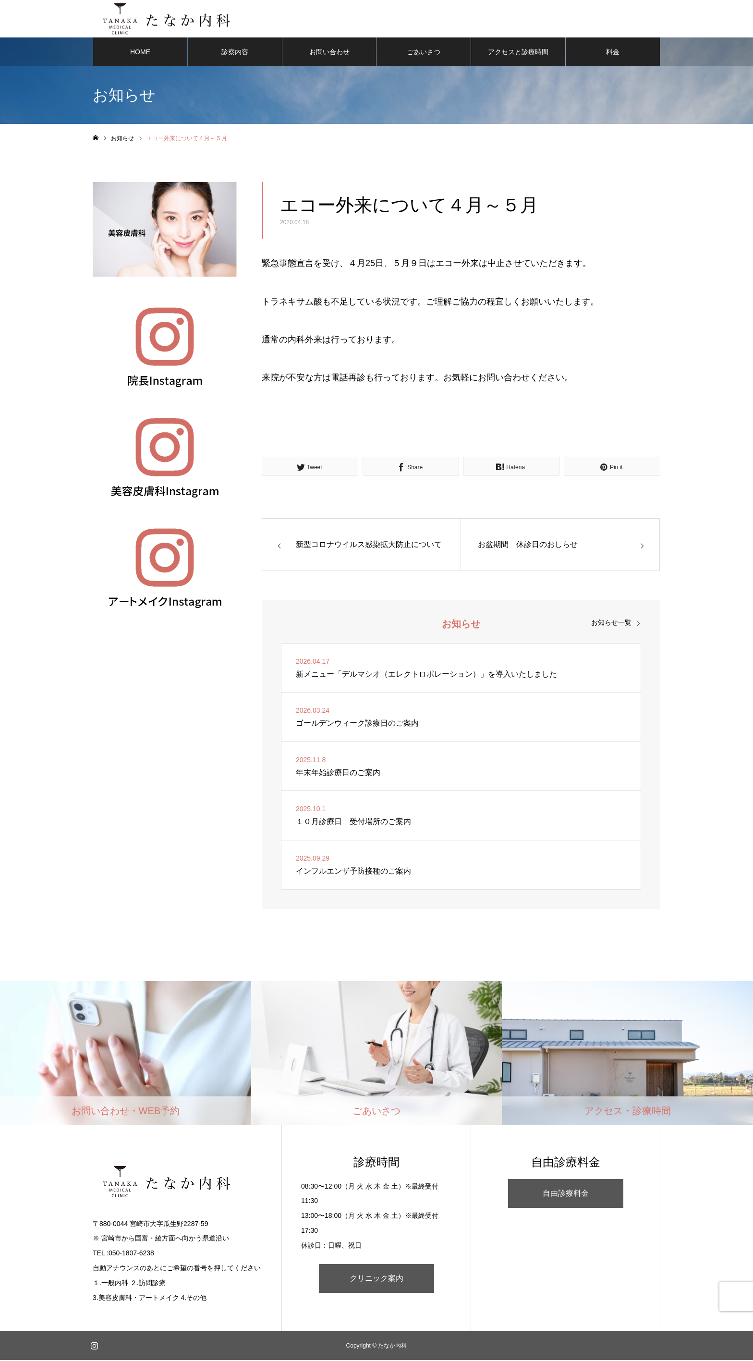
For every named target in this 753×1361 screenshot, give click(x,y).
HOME (140, 53)
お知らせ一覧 (611, 623)
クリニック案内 (376, 1279)
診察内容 (234, 53)
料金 (612, 53)
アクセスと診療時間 (518, 53)
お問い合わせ (329, 53)
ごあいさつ (423, 53)
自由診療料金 (566, 1194)
